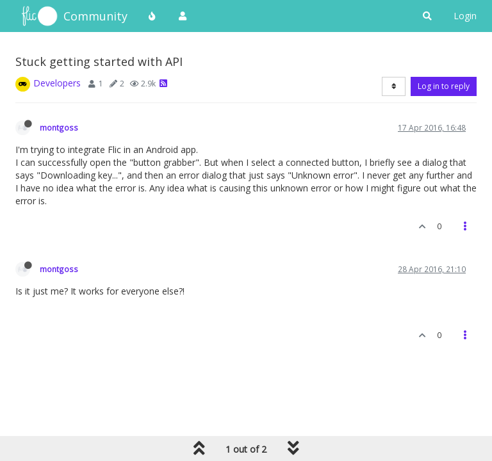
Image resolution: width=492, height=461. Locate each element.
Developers (57, 83)
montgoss (59, 127)
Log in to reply (444, 86)
